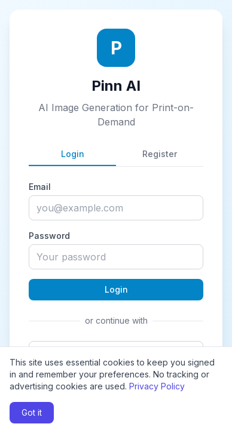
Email (40, 187)
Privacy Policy (157, 386)
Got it (32, 412)
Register (159, 154)
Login (72, 154)
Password (49, 236)
